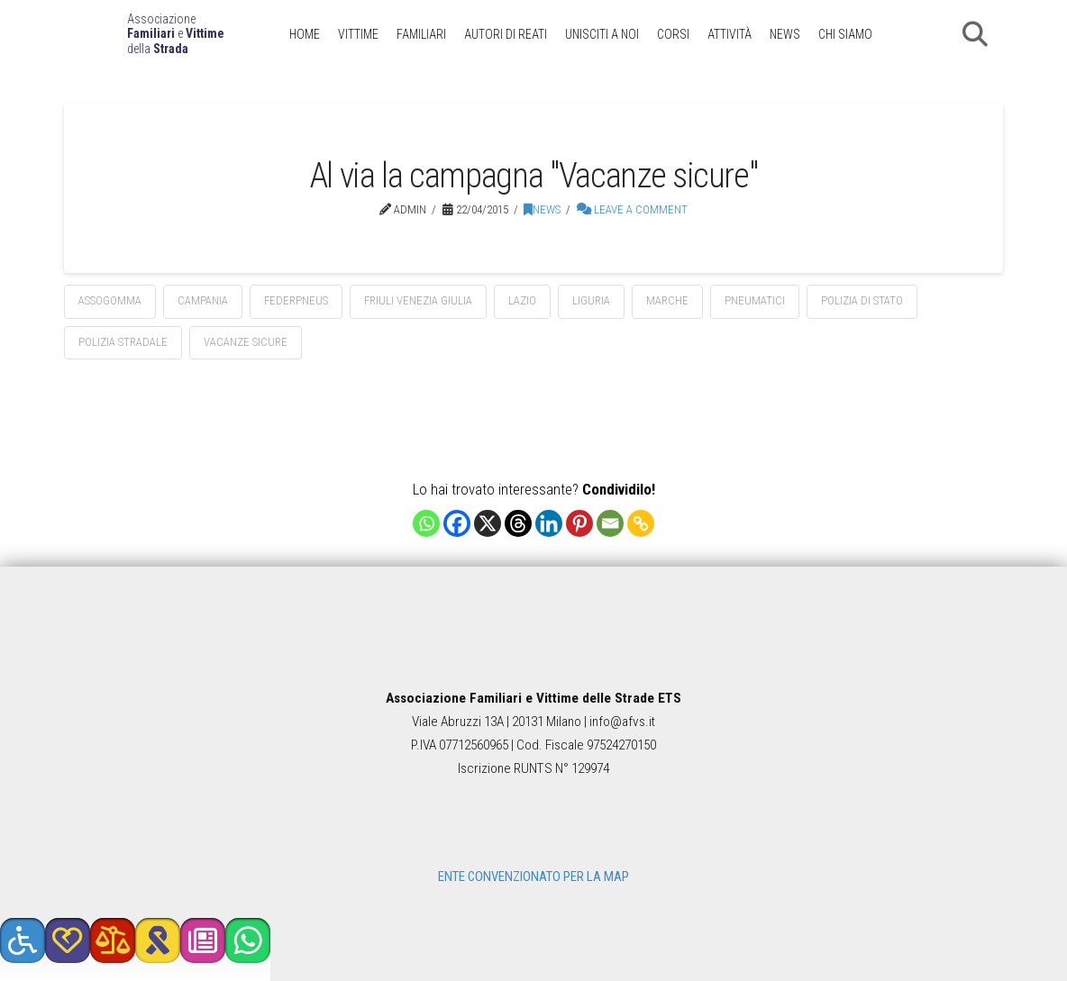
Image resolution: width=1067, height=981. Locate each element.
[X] (487, 523)
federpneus (296, 300)
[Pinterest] (579, 523)
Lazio (522, 300)
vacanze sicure (245, 342)
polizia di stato (862, 300)
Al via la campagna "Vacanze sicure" (534, 175)
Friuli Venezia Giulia (418, 300)
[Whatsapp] (426, 523)
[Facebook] (456, 523)
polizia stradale (123, 342)
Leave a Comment (632, 209)
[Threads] (518, 523)
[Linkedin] (548, 523)
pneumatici (755, 300)
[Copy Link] (640, 523)
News (542, 209)
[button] (975, 34)
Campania (203, 300)
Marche (667, 300)
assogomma (109, 300)
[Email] (610, 523)
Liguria (591, 300)
